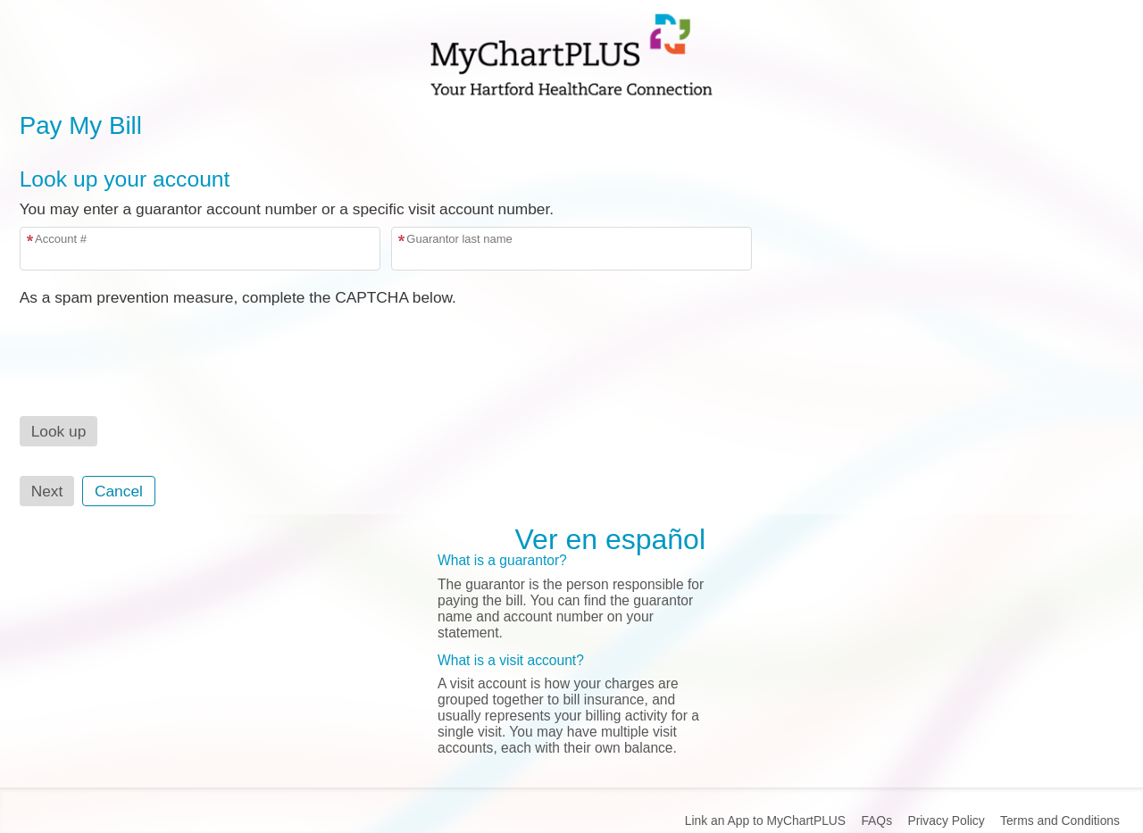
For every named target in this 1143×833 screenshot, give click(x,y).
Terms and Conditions (1060, 820)
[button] (59, 431)
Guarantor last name (459, 239)
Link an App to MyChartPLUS (765, 820)
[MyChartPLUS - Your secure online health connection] (571, 54)
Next (47, 491)
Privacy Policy (945, 820)
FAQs (876, 820)
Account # (61, 239)
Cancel (119, 491)
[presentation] (155, 342)
